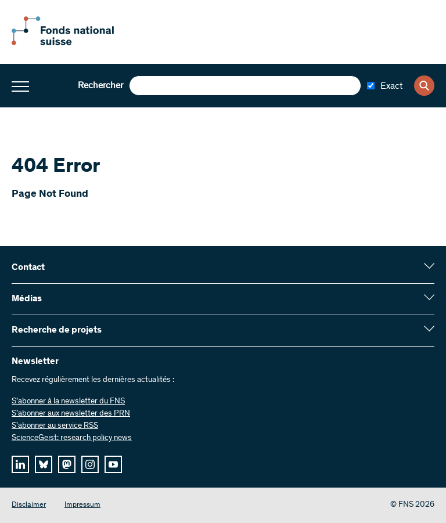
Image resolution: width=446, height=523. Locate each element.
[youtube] (113, 464)
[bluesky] (43, 464)
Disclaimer (29, 505)
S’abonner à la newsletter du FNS (68, 402)
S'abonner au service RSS (55, 426)
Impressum (82, 505)
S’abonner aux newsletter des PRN (71, 414)
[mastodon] (66, 464)
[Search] (424, 85)
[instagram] (90, 464)
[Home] (75, 43)
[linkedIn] (20, 464)
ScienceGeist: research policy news (72, 438)
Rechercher (100, 86)
